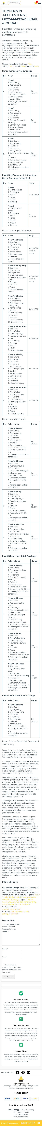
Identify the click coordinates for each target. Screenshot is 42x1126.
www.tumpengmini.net (11, 909)
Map (30, 64)
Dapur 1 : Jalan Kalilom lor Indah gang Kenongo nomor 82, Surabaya (21, 897)
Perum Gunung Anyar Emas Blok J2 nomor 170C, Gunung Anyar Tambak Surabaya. (19, 901)
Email (4, 957)
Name (5, 949)
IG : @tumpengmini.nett (16, 912)
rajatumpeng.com (19, 911)
